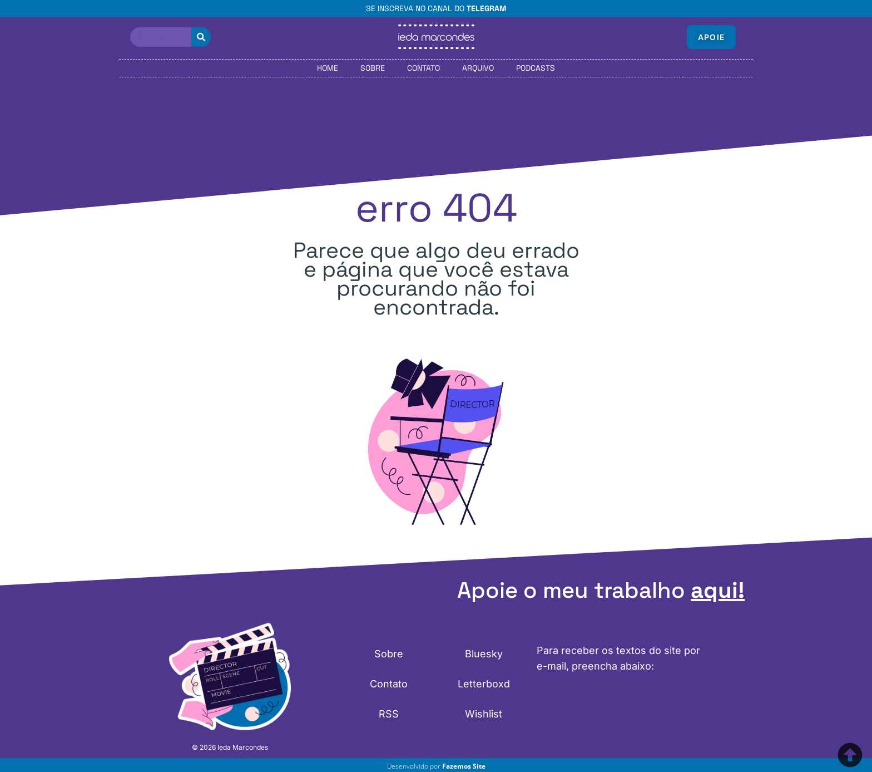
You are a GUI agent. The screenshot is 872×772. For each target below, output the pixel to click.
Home (327, 68)
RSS (389, 714)
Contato (423, 68)
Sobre (372, 68)
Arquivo (478, 68)
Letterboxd (484, 684)
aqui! (718, 590)
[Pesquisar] (201, 37)
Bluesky (484, 654)
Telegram (486, 8)
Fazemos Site (463, 766)
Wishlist (483, 714)
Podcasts (535, 68)
